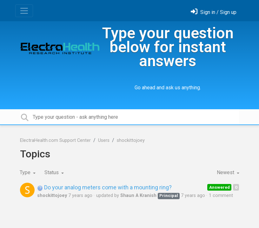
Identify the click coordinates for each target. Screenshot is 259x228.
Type (26, 172)
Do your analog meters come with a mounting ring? (104, 187)
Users (104, 140)
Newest (226, 172)
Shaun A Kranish (138, 195)
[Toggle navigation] (24, 10)
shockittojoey (131, 140)
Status (52, 172)
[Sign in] (213, 12)
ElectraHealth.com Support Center (55, 140)
